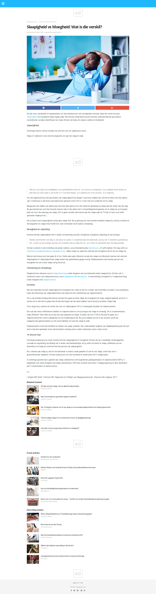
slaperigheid (32, 117)
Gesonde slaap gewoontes (47, 22)
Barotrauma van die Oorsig (51, 524)
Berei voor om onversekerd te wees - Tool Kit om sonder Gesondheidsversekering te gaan (75, 499)
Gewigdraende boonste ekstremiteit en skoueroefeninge (62, 556)
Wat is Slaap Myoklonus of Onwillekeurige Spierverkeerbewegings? (66, 514)
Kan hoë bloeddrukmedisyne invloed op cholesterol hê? (62, 535)
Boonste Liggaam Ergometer (52, 478)
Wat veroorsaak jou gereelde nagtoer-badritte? (59, 397)
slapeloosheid (49, 280)
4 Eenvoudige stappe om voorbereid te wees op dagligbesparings (66, 418)
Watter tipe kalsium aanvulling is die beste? (57, 545)
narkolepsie (82, 276)
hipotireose (93, 248)
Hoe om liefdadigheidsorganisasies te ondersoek (59, 488)
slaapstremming (60, 273)
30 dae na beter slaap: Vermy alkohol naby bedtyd (60, 386)
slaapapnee (69, 276)
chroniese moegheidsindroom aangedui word (46, 251)
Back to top (78, 583)
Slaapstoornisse (32, 22)
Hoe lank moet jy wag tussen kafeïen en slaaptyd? (60, 428)
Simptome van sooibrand (50, 457)
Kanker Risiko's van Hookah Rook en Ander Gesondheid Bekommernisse (68, 467)
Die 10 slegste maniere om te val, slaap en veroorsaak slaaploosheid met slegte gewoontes (76, 407)
